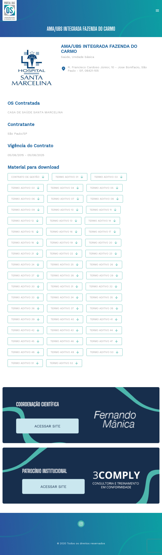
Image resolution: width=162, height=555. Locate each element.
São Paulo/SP (17, 133)
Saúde (65, 57)
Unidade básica (83, 57)
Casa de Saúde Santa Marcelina (35, 112)
